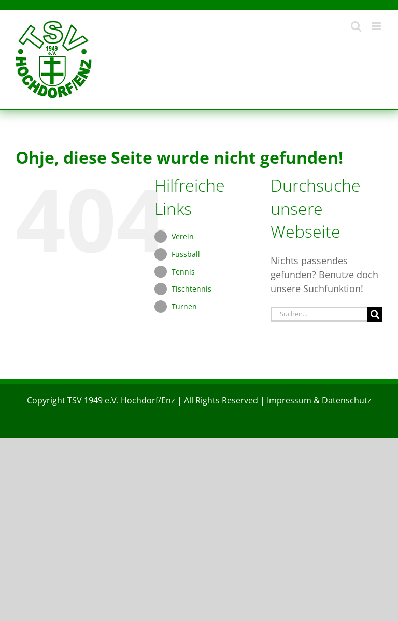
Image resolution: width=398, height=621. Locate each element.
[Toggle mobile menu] (377, 26)
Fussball (186, 254)
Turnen (184, 306)
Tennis (183, 272)
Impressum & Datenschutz (319, 400)
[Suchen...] (319, 314)
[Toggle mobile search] (356, 26)
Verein (183, 236)
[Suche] (374, 314)
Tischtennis (191, 289)
